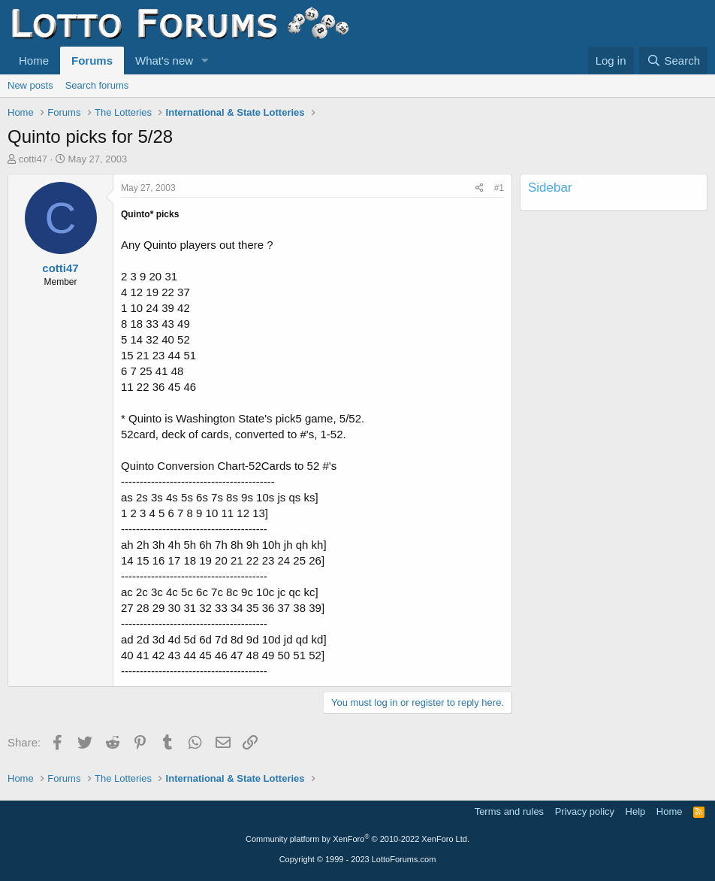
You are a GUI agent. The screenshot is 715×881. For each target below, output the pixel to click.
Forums (92, 60)
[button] (205, 60)
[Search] (673, 60)
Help (636, 811)
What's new (164, 60)
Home (34, 60)
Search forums (97, 85)
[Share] (479, 188)
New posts (30, 85)
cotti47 (33, 159)
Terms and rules (509, 811)
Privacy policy (584, 811)
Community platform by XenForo (357, 838)
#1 (499, 188)
